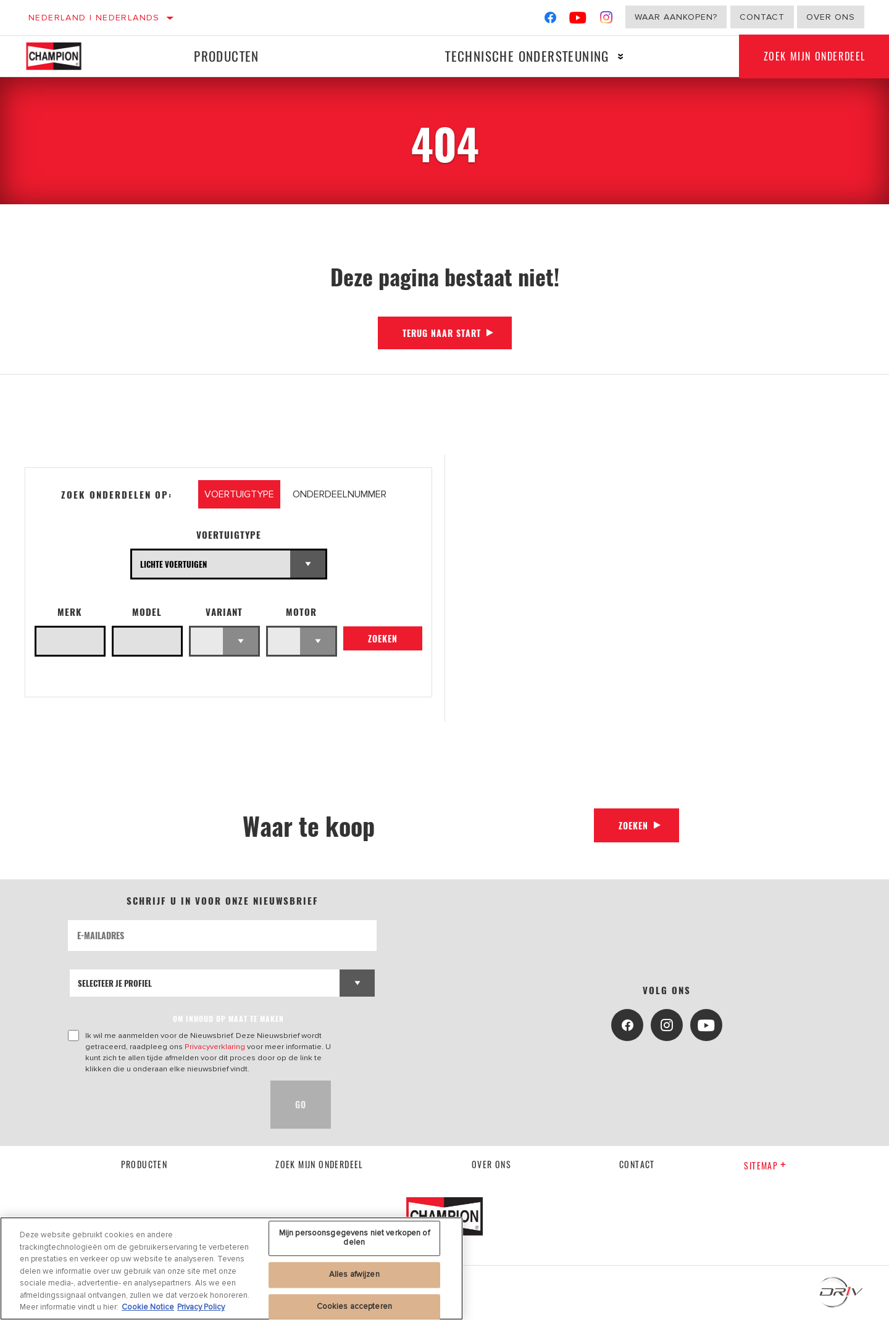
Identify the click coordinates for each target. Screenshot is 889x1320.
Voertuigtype (228, 534)
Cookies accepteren (354, 1306)
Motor (301, 611)
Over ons (830, 17)
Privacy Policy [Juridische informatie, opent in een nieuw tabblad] (201, 1307)
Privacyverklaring (215, 1047)
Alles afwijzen (354, 1274)
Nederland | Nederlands (94, 17)
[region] (231, 1268)
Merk (69, 611)
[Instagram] (606, 20)
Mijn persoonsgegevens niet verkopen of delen (354, 1238)
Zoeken (383, 638)
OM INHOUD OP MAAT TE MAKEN (228, 1018)
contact (637, 1164)
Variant (224, 611)
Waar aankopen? (676, 17)
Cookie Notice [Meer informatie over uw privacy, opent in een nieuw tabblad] (148, 1307)
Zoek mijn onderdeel (319, 1164)
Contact (762, 17)
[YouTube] (578, 20)
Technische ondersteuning (527, 55)
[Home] (63, 56)
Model (147, 611)
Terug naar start (442, 332)
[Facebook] (550, 20)
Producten (226, 55)
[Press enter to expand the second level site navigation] (621, 56)
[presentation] (162, 1105)
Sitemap (765, 1165)
